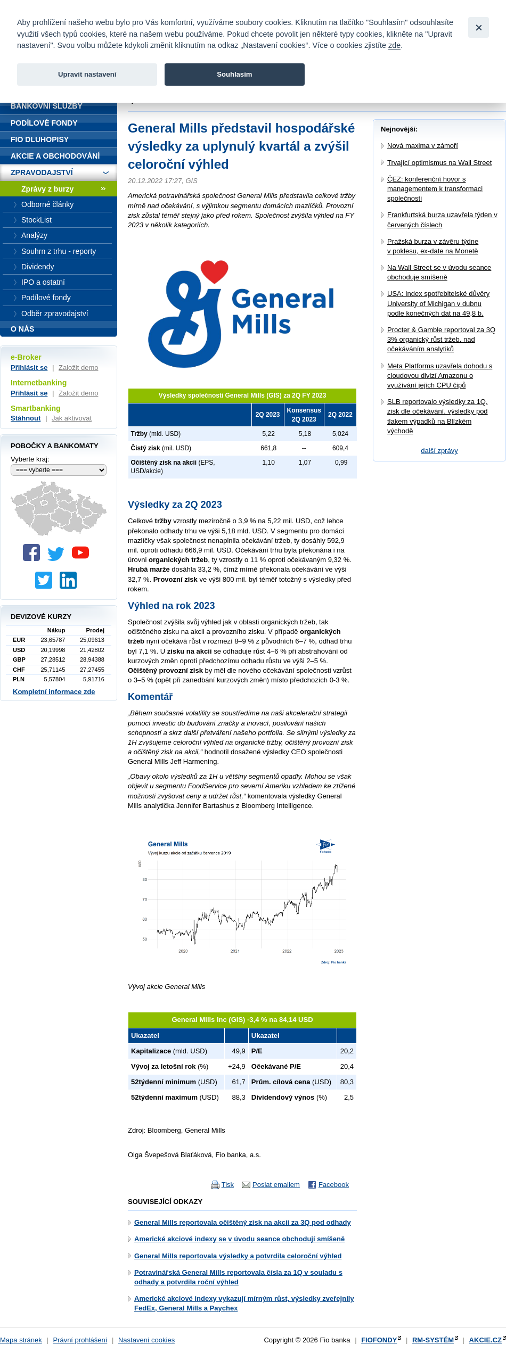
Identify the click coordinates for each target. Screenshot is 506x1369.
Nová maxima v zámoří (422, 146)
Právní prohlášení (80, 1340)
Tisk (228, 1185)
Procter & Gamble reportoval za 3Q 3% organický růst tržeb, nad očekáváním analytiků (441, 339)
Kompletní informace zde (54, 692)
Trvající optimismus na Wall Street (439, 163)
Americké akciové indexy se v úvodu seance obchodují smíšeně (239, 1239)
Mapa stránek (21, 1340)
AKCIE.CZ (485, 1340)
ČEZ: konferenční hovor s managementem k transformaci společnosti (435, 188)
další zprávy (439, 451)
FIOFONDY (379, 1340)
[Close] (478, 27)
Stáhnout (25, 418)
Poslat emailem (276, 1185)
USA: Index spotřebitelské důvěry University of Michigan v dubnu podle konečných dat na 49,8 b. (438, 303)
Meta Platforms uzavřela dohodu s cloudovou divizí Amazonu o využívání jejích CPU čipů (439, 375)
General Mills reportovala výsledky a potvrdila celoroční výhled (237, 1256)
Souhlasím (234, 74)
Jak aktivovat (72, 418)
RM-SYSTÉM (433, 1340)
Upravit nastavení (87, 74)
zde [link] (394, 45)
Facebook (334, 1185)
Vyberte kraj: (30, 459)
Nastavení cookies (146, 1340)
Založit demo (78, 368)
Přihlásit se (29, 368)
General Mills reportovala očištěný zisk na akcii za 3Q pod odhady (242, 1222)
